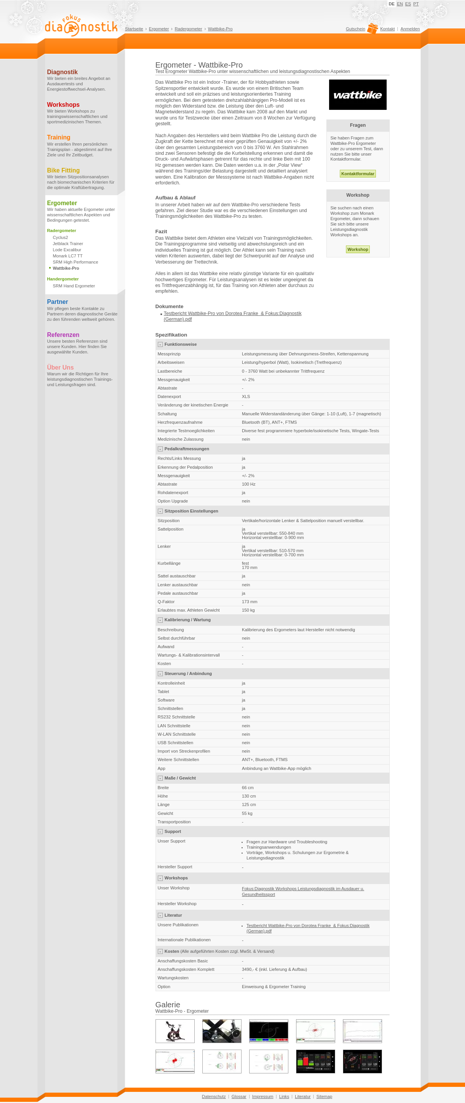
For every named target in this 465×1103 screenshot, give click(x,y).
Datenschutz (214, 1096)
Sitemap (324, 1096)
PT (416, 4)
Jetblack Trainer (68, 243)
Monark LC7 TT (68, 256)
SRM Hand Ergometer (74, 286)
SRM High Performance (75, 262)
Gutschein (361, 31)
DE (392, 4)
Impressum (262, 1096)
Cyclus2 (60, 237)
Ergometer (159, 29)
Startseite (134, 29)
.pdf (188, 319)
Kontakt (387, 29)
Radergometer (188, 29)
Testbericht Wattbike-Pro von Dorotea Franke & (214, 313)
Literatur (303, 1096)
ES (408, 4)
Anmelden (410, 29)
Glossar (239, 1096)
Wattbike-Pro (220, 29)
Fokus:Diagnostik (282, 313)
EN (400, 4)
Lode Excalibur (67, 249)
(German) (174, 319)
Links (284, 1096)
